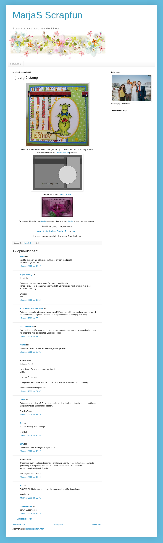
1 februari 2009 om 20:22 (30, 318)
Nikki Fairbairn (26, 327)
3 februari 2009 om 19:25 (30, 513)
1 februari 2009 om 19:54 (30, 300)
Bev (21, 485)
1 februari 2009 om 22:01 (30, 352)
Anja (39, 231)
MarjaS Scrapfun (48, 15)
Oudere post (96, 524)
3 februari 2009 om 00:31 (30, 498)
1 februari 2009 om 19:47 (30, 266)
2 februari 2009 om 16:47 (30, 451)
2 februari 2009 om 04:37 (30, 391)
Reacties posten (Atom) (35, 529)
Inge (74, 231)
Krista (45, 231)
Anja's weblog (26, 274)
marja (22, 256)
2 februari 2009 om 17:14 (30, 477)
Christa (52, 231)
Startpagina (15, 63)
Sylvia (43, 221)
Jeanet (23, 345)
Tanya (22, 400)
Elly (66, 231)
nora (22, 444)
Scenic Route (65, 194)
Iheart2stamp (63, 152)
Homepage (58, 524)
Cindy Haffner (26, 506)
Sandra (60, 231)
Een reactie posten (24, 519)
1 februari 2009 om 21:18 (30, 336)
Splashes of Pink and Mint (31, 308)
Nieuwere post (19, 524)
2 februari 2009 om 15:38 (30, 435)
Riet (21, 423)
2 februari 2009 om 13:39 (30, 415)
